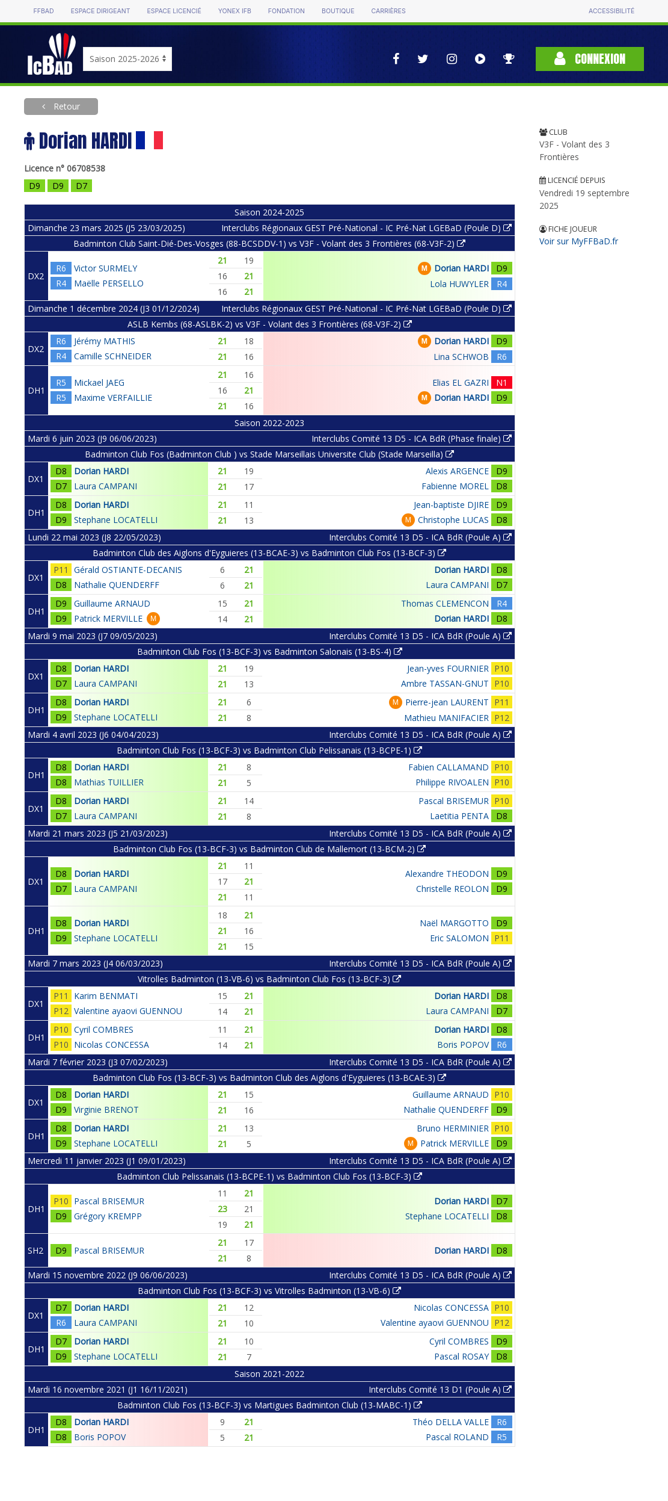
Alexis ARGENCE (457, 471)
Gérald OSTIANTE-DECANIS (128, 569)
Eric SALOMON (459, 938)
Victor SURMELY (105, 268)
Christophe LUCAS (453, 519)
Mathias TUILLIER (109, 782)
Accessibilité (611, 11)
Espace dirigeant (100, 11)
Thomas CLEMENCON (445, 603)
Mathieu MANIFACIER (446, 717)
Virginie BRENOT (106, 1109)
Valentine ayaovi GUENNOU (128, 1011)
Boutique (338, 11)
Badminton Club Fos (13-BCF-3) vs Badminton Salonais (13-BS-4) (269, 651)
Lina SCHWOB (461, 356)
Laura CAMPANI (105, 486)
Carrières (389, 11)
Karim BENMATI (106, 995)
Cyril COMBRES (103, 1029)
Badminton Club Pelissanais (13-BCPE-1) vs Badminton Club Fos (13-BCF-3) (269, 1176)
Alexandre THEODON (447, 873)
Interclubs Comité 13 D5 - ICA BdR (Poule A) (420, 537)
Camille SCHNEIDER (113, 356)
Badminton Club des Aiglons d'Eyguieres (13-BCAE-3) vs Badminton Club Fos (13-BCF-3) (269, 553)
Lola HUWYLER (459, 283)
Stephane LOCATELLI (116, 519)
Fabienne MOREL (455, 486)
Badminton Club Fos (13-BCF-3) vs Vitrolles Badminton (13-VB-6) (269, 1290)
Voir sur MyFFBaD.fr (578, 241)
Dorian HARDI (461, 268)
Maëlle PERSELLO (109, 283)
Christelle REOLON (452, 888)
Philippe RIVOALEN (452, 782)
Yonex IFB (234, 11)
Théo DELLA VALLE (450, 1422)
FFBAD (44, 11)
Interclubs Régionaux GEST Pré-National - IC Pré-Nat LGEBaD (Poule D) (366, 228)
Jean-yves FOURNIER (448, 668)
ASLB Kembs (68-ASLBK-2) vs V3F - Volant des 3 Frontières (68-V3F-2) (269, 324)
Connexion (589, 58)
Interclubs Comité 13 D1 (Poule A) (440, 1389)
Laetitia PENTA (459, 816)
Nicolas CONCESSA (111, 1044)
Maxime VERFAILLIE (113, 397)
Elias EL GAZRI (460, 382)
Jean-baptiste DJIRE (451, 504)
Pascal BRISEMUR (453, 800)
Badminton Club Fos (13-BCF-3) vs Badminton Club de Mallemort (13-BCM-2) (269, 849)
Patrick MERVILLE (108, 618)
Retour (65, 106)
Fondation (286, 11)
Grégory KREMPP (108, 1216)
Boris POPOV (463, 1044)
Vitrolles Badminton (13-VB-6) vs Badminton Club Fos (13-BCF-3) (269, 979)
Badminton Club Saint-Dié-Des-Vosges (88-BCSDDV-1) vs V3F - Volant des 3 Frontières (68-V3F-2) (269, 243)
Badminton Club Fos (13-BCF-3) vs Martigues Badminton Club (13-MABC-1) (269, 1405)
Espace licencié (174, 11)
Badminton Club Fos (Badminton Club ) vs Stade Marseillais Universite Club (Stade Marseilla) (269, 454)
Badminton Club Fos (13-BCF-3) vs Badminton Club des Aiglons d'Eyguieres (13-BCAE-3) (269, 1077)
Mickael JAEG (99, 382)
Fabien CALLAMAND (448, 767)
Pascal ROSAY (461, 1356)
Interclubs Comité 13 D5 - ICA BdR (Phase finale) (411, 438)
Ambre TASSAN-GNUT (445, 683)
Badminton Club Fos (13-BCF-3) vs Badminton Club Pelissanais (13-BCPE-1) (269, 750)
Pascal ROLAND (457, 1437)
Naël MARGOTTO (454, 923)
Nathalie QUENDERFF (116, 584)
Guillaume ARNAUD (112, 603)
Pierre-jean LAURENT (447, 702)
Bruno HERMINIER (453, 1128)
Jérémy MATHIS (104, 341)
